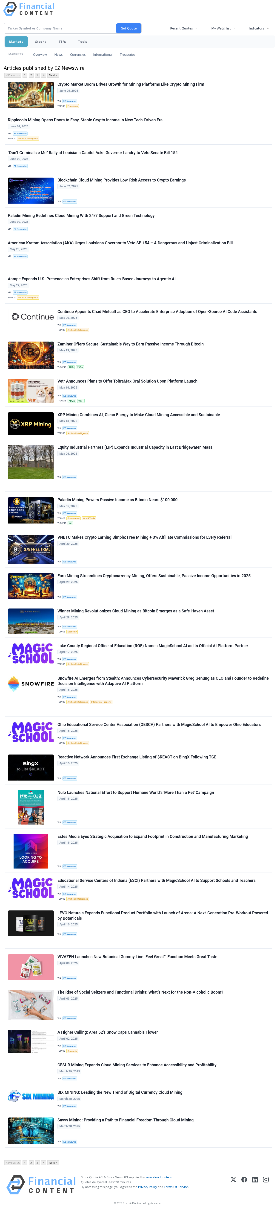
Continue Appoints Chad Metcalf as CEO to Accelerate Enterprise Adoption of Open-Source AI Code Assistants (157, 311)
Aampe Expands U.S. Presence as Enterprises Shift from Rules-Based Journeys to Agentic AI (92, 279)
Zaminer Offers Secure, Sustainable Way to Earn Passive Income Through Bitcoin (130, 344)
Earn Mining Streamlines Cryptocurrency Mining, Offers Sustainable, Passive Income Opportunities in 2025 (154, 575)
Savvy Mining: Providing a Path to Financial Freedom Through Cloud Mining (125, 1120)
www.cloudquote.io (159, 1177)
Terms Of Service (176, 1187)
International (102, 54)
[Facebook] (244, 1185)
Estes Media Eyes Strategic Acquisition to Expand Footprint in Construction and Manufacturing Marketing (152, 836)
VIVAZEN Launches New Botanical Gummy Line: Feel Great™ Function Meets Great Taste (137, 956)
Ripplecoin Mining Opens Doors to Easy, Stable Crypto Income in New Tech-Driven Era (85, 120)
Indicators (256, 28)
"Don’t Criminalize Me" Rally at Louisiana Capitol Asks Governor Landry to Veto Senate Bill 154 (93, 152)
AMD (71, 367)
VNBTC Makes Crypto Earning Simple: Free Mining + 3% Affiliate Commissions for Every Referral (144, 537)
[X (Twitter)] (233, 1185)
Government (74, 518)
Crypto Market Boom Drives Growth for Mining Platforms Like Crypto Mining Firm (130, 84)
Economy (72, 631)
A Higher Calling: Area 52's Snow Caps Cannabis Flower (107, 1032)
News (58, 54)
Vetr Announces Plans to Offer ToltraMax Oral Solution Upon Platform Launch (127, 381)
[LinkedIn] (255, 1185)
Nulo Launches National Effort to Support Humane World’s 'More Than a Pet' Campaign (135, 792)
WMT (81, 401)
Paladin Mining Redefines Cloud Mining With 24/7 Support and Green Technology (81, 215)
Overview (40, 54)
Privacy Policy (147, 1187)
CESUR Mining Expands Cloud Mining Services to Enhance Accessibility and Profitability (137, 1065)
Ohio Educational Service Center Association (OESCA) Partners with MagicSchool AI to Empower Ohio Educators (159, 724)
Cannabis (72, 1051)
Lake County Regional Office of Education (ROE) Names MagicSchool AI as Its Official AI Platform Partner (152, 646)
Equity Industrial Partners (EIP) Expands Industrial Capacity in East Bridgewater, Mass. (135, 447)
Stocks (40, 41)
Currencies (78, 54)
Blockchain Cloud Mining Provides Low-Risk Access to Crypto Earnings (121, 180)
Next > (53, 75)
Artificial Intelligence (28, 138)
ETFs (62, 41)
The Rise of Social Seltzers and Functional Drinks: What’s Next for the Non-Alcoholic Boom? (140, 992)
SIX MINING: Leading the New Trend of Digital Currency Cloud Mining (120, 1092)
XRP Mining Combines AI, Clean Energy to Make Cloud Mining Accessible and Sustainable (138, 414)
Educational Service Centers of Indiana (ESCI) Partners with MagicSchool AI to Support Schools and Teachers (156, 880)
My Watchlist (221, 28)
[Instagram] (266, 1185)
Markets (16, 41)
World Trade (89, 518)
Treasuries (127, 54)
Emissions (73, 106)
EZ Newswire (69, 101)
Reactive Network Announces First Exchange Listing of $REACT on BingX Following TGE (136, 757)
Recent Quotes (181, 28)
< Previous (13, 75)
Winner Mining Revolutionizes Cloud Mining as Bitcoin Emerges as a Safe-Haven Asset (135, 611)
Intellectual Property (101, 702)
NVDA (80, 367)
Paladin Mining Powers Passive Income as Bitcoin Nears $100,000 (117, 499)
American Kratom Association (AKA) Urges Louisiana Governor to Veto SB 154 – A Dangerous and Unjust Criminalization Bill (120, 243)
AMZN (72, 401)
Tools (82, 41)
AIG (70, 523)
